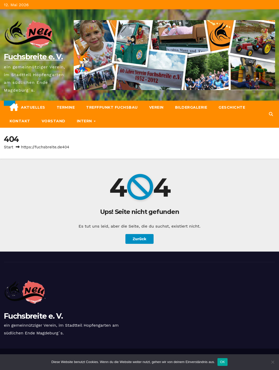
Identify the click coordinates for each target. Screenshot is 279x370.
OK (222, 362)
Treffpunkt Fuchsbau (112, 107)
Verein (156, 107)
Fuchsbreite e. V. (33, 56)
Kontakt (20, 121)
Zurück (139, 239)
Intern (85, 121)
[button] (271, 114)
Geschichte (231, 107)
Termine (66, 107)
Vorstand (53, 121)
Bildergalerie (191, 107)
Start (8, 147)
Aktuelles (33, 107)
